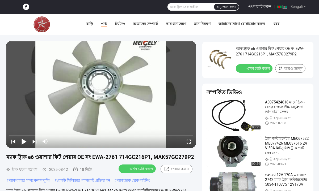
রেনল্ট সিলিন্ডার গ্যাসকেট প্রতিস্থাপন (83, 180)
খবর (276, 24)
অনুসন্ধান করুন (226, 7)
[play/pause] (24, 141)
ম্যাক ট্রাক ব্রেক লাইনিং (133, 180)
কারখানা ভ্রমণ (176, 24)
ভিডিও (120, 24)
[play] (101, 94)
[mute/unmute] (45, 141)
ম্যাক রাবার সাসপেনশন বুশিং (29, 180)
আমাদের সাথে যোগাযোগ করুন (242, 24)
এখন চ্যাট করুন (259, 6)
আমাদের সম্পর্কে (145, 24)
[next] (34, 141)
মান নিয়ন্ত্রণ (202, 24)
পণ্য (104, 24)
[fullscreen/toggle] (188, 141)
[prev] (13, 141)
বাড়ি (89, 24)
